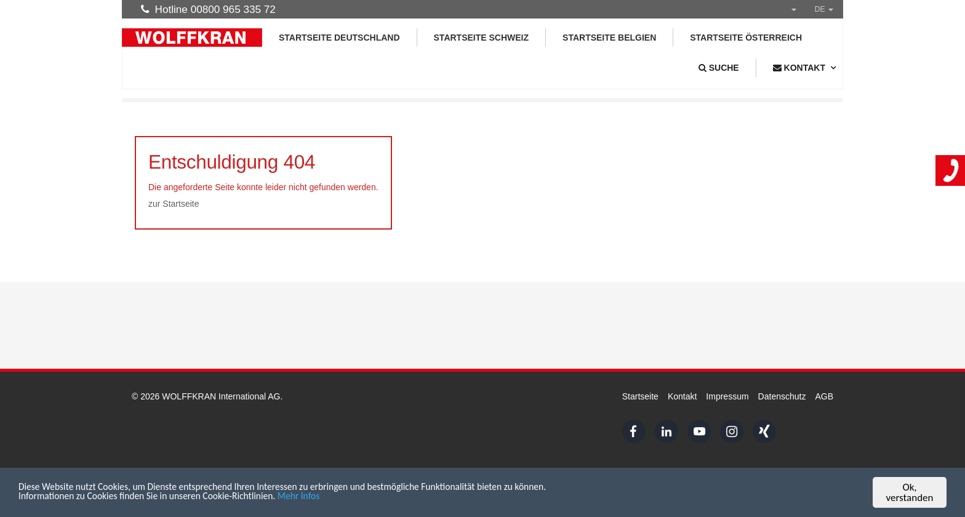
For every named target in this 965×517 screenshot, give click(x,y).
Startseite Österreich (746, 37)
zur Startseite (173, 204)
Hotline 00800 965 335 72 (208, 9)
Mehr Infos (326, 499)
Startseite (640, 396)
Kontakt (682, 396)
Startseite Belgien (609, 37)
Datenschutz (782, 396)
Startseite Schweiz (481, 37)
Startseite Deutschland (339, 37)
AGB (824, 396)
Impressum (727, 396)
